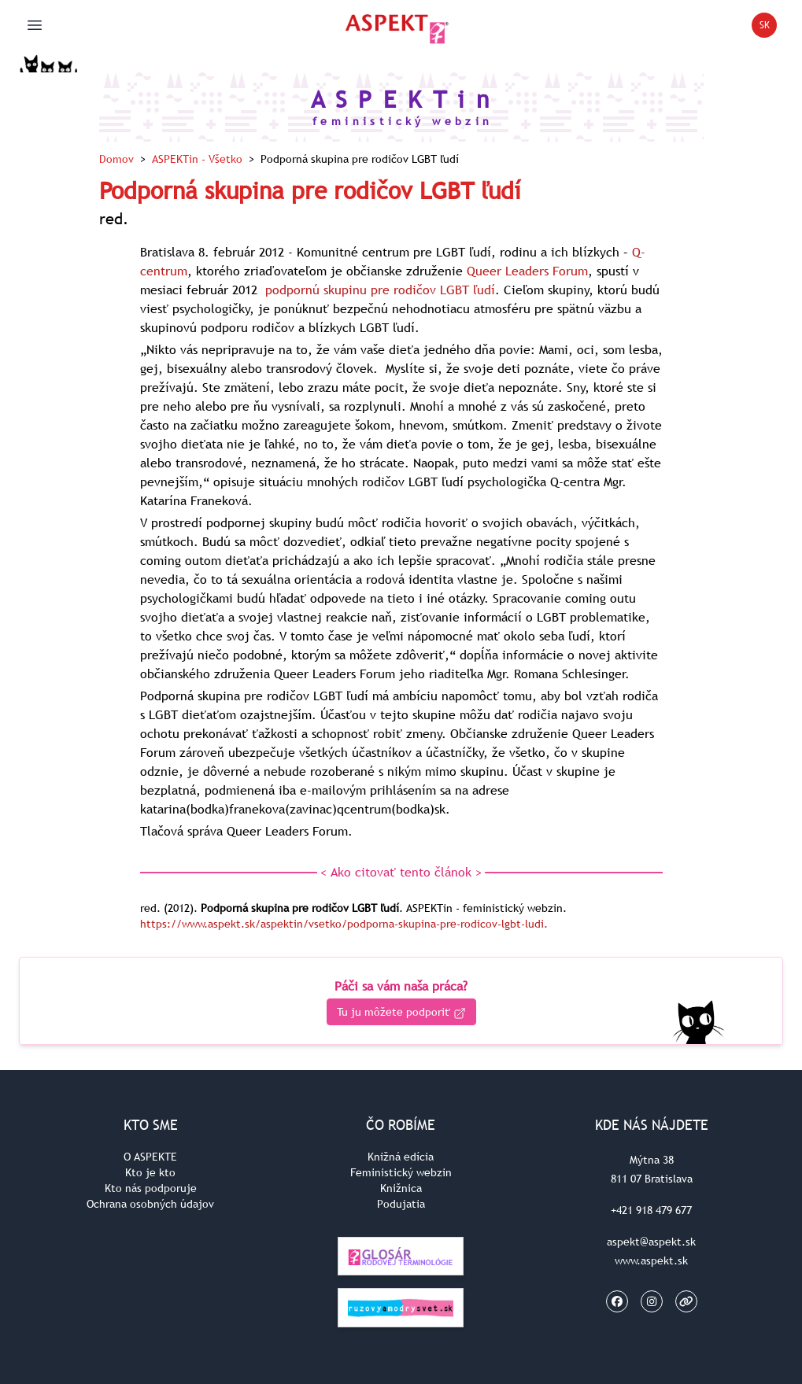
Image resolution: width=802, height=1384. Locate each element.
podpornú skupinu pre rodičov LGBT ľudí (380, 289)
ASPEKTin (197, 159)
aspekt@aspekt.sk (651, 1242)
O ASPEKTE (150, 1157)
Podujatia (401, 1204)
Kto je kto (150, 1172)
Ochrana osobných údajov (150, 1204)
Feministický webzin (401, 1172)
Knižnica (401, 1188)
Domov (116, 159)
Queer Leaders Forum (527, 270)
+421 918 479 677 (651, 1210)
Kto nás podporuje (151, 1188)
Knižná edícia (401, 1157)
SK (768, 28)
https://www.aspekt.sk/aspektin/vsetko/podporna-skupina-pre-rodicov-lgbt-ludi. (344, 924)
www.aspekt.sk (651, 1260)
